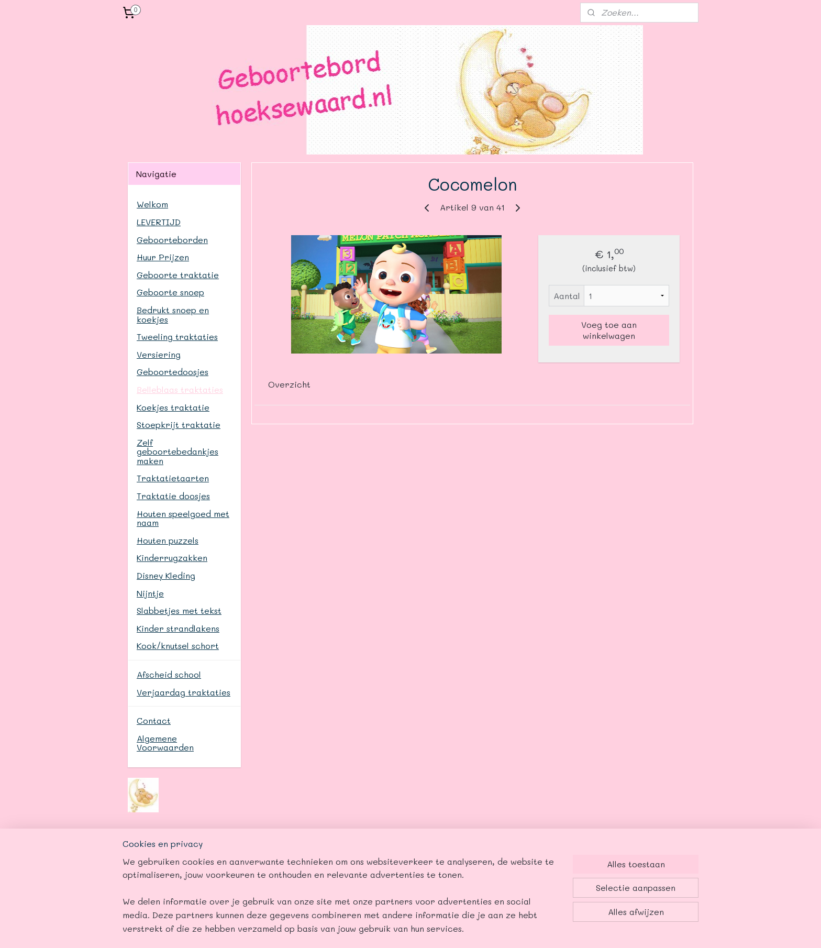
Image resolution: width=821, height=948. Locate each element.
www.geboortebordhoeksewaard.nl (295, 868)
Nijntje (150, 593)
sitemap (402, 929)
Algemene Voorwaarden (165, 743)
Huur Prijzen (163, 256)
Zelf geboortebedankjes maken (177, 451)
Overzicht (289, 384)
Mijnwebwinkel (560, 929)
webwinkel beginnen (465, 929)
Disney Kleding (166, 575)
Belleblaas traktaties (180, 389)
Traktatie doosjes (173, 495)
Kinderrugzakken (172, 557)
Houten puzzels (167, 540)
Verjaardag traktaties (183, 692)
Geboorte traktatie (178, 274)
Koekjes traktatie (173, 407)
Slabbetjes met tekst (179, 610)
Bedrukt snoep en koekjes (173, 314)
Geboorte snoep (170, 291)
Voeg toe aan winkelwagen (609, 330)
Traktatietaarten (173, 477)
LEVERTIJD (159, 221)
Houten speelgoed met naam (183, 518)
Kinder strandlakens (178, 628)
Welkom (152, 204)
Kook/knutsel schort (178, 645)
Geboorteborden (172, 239)
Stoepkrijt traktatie (178, 424)
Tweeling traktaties (177, 336)
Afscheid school (169, 674)
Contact (154, 720)
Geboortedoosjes (172, 371)
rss (424, 929)
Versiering (159, 354)
